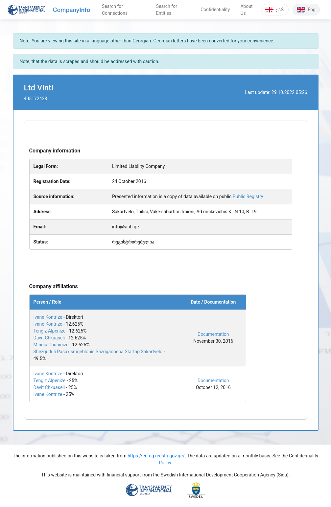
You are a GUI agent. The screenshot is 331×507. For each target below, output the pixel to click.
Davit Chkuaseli (49, 337)
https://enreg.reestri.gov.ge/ (156, 455)
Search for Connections (115, 10)
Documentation (213, 334)
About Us (246, 10)
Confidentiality (215, 9)
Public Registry (248, 196)
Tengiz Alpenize (50, 331)
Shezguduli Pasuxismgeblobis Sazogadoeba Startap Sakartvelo (98, 351)
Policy (165, 462)
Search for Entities (166, 10)
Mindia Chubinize (51, 344)
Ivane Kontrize (48, 317)
